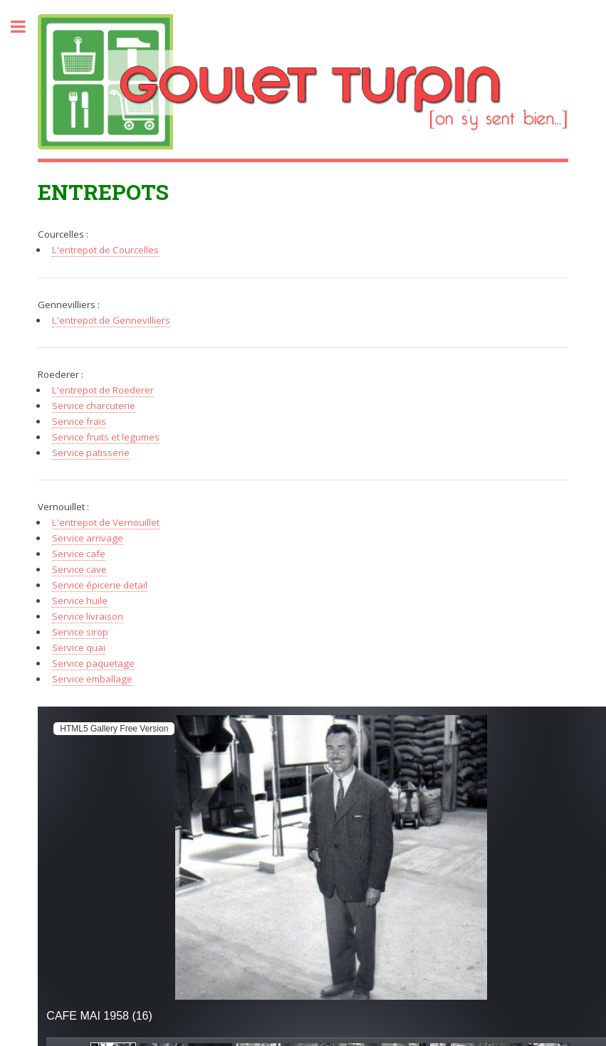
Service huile (80, 600)
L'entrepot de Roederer (103, 390)
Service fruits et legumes (106, 436)
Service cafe (78, 553)
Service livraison (87, 616)
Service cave (79, 569)
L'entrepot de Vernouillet (106, 522)
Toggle (25, 26)
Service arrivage (87, 538)
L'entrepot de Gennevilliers (111, 320)
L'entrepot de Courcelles (105, 249)
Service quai (78, 647)
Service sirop (80, 631)
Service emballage (92, 678)
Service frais (79, 421)
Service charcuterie (93, 405)
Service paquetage (93, 663)
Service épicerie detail (99, 585)
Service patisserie (91, 452)
